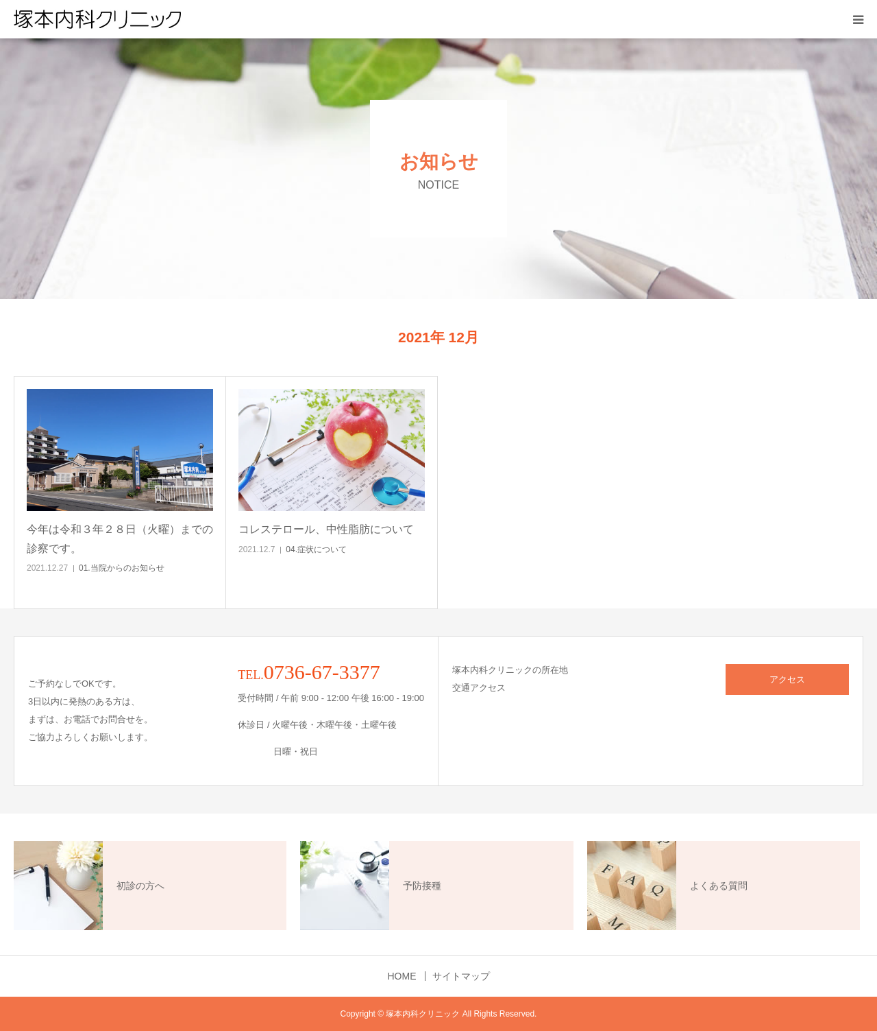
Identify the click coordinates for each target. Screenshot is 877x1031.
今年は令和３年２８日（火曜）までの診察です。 (120, 538)
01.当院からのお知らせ (121, 568)
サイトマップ (461, 976)
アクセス (787, 679)
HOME (402, 976)
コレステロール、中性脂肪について (326, 529)
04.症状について (316, 549)
